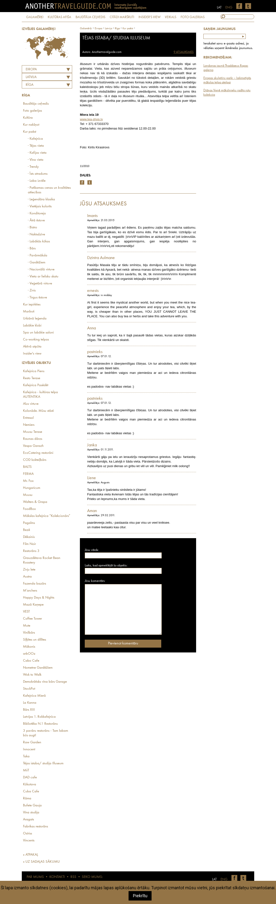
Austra (27, 577)
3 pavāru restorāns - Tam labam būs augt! (45, 733)
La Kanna (29, 703)
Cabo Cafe (31, 661)
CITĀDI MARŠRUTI (122, 17)
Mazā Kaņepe (33, 605)
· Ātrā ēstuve (36, 220)
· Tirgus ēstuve (37, 297)
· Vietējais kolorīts (40, 206)
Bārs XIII (29, 710)
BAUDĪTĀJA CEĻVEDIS (90, 17)
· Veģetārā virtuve (40, 283)
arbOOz (29, 654)
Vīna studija (31, 812)
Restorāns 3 (31, 551)
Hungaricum (31, 488)
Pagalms (29, 523)
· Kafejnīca (35, 139)
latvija (108, 28)
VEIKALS (170, 17)
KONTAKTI (57, 877)
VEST (26, 612)
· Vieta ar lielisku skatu (43, 276)
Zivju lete (29, 569)
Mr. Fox (28, 481)
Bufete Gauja (32, 805)
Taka (26, 756)
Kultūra (28, 118)
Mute (26, 626)
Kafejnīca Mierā (34, 696)
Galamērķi (86, 28)
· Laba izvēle (37, 181)
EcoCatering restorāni (38, 453)
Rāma (27, 798)
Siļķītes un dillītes (34, 640)
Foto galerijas (32, 111)
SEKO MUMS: (92, 877)
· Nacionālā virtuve (41, 269)
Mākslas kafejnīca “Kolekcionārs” (46, 516)
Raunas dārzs (32, 439)
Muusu (27, 495)
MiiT (26, 770)
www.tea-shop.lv (91, 119)
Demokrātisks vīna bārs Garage (45, 682)
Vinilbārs (29, 633)
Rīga (29, 85)
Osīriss (27, 833)
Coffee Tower (32, 619)
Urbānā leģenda (34, 318)
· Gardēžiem (36, 262)
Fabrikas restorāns (35, 826)
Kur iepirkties (31, 304)
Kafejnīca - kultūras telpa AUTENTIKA (40, 395)
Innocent (29, 749)
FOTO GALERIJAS (193, 17)
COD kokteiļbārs (34, 460)
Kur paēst (29, 132)
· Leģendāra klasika (41, 199)
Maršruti (28, 311)
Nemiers (28, 425)
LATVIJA (31, 77)
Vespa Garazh (33, 446)
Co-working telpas (36, 339)
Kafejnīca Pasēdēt (35, 385)
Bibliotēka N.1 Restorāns (40, 724)
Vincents (28, 840)
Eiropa (31, 69)
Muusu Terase (32, 432)
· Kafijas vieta (37, 153)
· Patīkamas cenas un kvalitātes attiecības (49, 190)
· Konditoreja (37, 213)
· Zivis (32, 290)
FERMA (28, 474)
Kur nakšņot (31, 125)
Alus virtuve (30, 404)
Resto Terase (31, 378)
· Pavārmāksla (37, 255)
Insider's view (32, 353)
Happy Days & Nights (38, 598)
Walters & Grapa (35, 502)
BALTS (27, 467)
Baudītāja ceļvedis (36, 104)
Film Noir (29, 544)
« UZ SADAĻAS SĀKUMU (41, 862)
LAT (219, 7)
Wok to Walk (32, 675)
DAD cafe (30, 777)
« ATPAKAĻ (30, 855)
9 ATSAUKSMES (184, 52)
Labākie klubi (32, 325)
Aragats (28, 819)
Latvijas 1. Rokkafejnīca (39, 717)
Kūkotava (29, 784)
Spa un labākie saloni (38, 332)
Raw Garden (32, 742)
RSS (73, 877)
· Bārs (32, 248)
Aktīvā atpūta (32, 346)
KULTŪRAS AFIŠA (59, 17)
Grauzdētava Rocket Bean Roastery (41, 560)
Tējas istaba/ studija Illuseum (43, 763)
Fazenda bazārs (34, 584)
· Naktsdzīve (36, 234)
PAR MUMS (35, 877)
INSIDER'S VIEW (149, 17)
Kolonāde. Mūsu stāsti (38, 411)
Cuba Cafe (31, 791)
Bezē (26, 530)
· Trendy (33, 167)
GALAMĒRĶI (34, 17)
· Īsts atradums (37, 174)
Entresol (28, 418)
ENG (228, 7)
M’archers (30, 591)
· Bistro (32, 227)
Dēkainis (29, 537)
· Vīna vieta (35, 160)
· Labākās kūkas (39, 241)
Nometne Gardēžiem (38, 668)
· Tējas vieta (36, 146)
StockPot (29, 689)
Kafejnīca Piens (33, 371)
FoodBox (29, 509)
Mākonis (29, 647)
